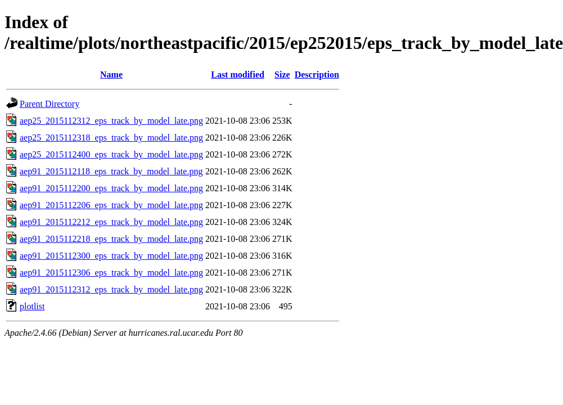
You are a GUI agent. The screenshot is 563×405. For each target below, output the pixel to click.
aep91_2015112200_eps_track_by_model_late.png (111, 188)
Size (282, 74)
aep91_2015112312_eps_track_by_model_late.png (111, 289)
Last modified (237, 74)
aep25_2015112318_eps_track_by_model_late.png (111, 137)
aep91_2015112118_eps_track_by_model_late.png (111, 171)
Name (111, 74)
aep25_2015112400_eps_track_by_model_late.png (111, 154)
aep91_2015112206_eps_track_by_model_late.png (111, 205)
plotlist (32, 306)
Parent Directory (49, 104)
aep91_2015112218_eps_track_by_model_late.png (111, 239)
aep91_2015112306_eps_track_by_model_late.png (111, 272)
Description (317, 74)
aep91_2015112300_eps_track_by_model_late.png (111, 255)
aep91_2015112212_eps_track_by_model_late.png (111, 222)
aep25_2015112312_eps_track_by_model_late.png (111, 120)
